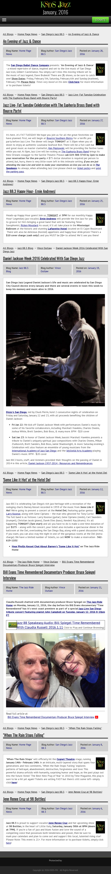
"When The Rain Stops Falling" (85, 728)
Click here (73, 82)
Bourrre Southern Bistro (60, 138)
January (95, 50)
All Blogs (8, 34)
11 (100, 587)
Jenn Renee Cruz (58, 823)
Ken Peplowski (56, 148)
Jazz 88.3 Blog (25, 248)
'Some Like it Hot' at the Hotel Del (87, 472)
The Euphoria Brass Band (75, 151)
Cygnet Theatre (66, 759)
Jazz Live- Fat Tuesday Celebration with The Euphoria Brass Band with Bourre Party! (54, 96)
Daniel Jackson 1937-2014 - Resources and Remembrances (60, 463)
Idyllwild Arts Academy (79, 450)
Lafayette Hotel (57, 228)
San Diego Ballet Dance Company (30, 65)
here (14, 782)
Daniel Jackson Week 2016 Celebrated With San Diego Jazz (43, 258)
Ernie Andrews (48, 218)
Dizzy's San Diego (16, 412)
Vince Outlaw (44, 248)
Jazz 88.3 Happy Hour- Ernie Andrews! (29, 191)
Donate (100, 20)
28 (101, 50)
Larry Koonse (13, 513)
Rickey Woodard (29, 225)
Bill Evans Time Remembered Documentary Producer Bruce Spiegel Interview (48, 563)
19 (97, 268)
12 (101, 489)
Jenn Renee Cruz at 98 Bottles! (85, 792)
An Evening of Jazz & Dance (83, 34)
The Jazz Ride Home (28, 561)
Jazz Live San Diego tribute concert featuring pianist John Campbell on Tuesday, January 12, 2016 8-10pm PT (55, 612)
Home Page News (27, 34)
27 (101, 120)
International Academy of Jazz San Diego (34, 450)
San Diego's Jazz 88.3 (52, 34)
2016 (82, 54)
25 (101, 200)
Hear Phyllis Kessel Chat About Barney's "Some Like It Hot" (45, 546)
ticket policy (83, 168)
